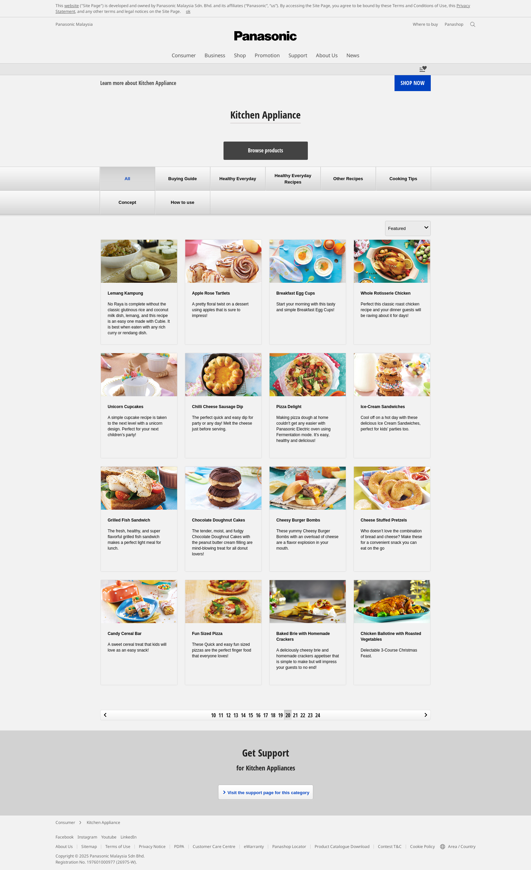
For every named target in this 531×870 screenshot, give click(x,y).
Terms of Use (117, 846)
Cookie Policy (422, 846)
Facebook (64, 837)
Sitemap (89, 846)
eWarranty (254, 846)
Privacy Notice (152, 846)
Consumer (65, 822)
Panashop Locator (289, 846)
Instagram (87, 837)
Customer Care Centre (214, 846)
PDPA (179, 846)
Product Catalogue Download (342, 846)
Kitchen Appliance (103, 822)
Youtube (108, 837)
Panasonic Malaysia (74, 24)
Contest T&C (390, 846)
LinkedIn (128, 837)
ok (188, 11)
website (71, 5)
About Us (64, 846)
